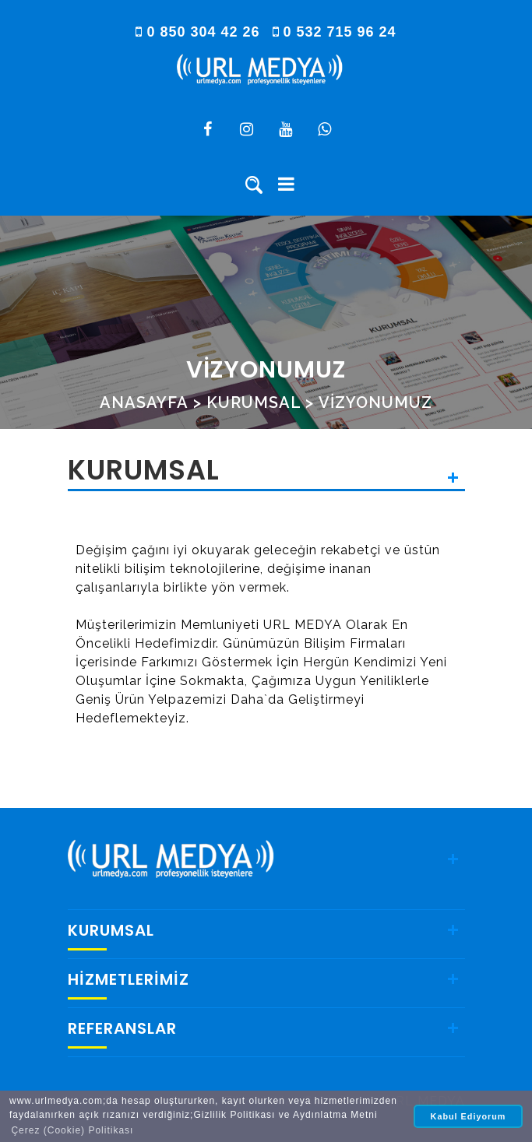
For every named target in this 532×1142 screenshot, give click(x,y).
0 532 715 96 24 (334, 32)
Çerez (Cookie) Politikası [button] (72, 1130)
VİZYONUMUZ (375, 402)
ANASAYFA (144, 402)
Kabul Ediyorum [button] (468, 1116)
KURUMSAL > (260, 402)
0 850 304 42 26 (200, 32)
